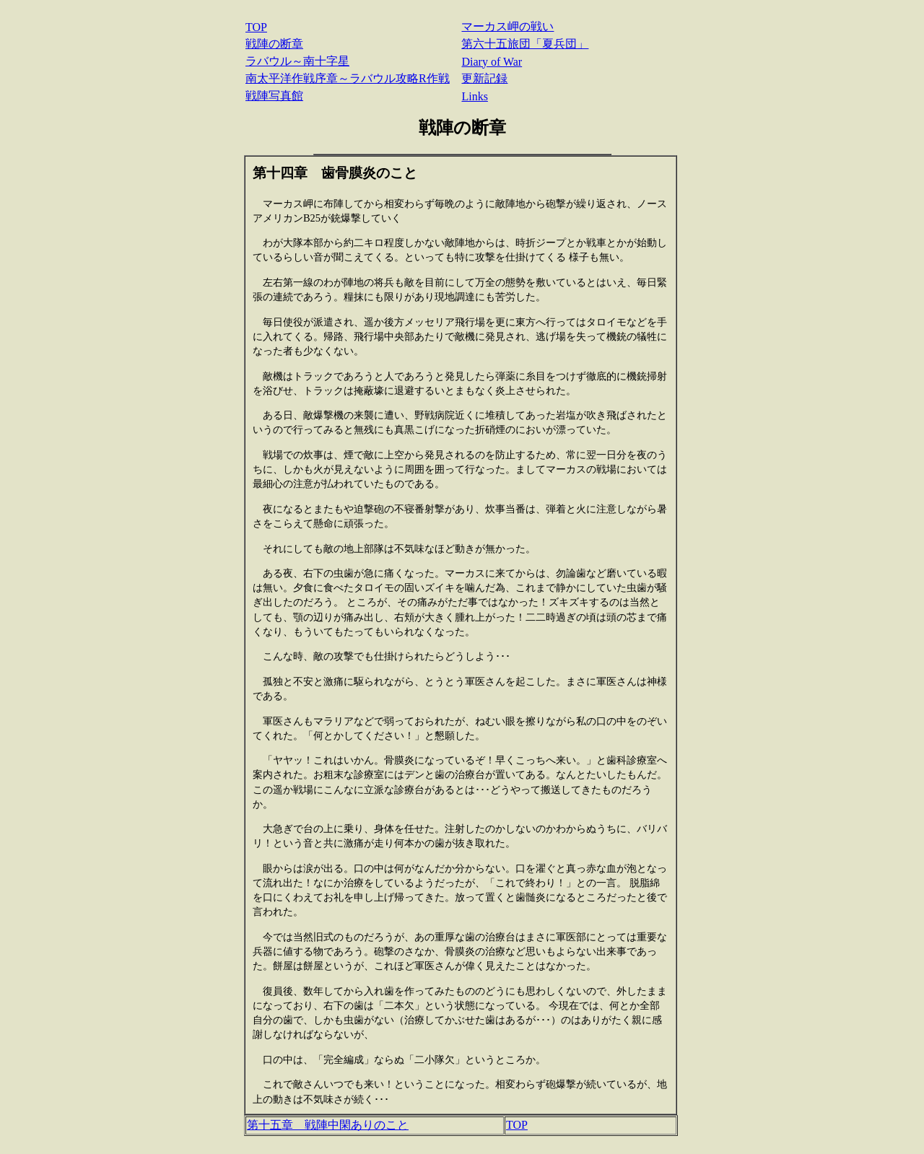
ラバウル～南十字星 (297, 61)
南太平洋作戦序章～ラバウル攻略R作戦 (347, 78)
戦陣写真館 (274, 95)
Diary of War (491, 62)
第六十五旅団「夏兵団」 (524, 44)
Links (474, 96)
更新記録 (484, 78)
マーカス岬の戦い (507, 26)
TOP (256, 27)
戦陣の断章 (274, 44)
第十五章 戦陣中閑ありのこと (328, 1125)
